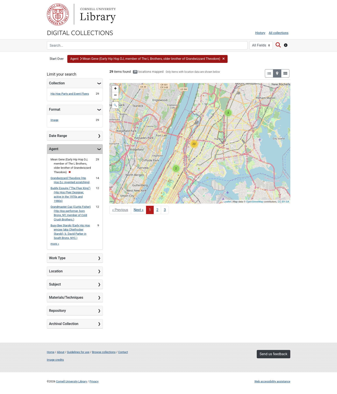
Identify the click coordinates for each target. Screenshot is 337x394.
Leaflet (227, 201)
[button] (147, 59)
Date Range (58, 136)
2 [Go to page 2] (157, 210)
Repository (57, 311)
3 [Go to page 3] (165, 210)
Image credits (55, 359)
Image (55, 120)
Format (54, 109)
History (260, 33)
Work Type (57, 258)
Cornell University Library (71, 381)
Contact (123, 352)
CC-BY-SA (283, 201)
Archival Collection (63, 324)
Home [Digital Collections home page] (50, 352)
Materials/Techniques (66, 297)
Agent (53, 149)
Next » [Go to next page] (139, 210)
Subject (55, 284)
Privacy (93, 381)
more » (55, 243)
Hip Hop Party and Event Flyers (70, 93)
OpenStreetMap (254, 201)
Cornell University (58, 14)
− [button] (115, 95)
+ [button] (115, 89)
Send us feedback (273, 354)
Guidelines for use (78, 352)
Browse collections (104, 352)
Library (97, 14)
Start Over (57, 59)
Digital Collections (80, 32)
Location (56, 271)
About (60, 352)
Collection (57, 83)
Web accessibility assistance (272, 381)
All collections (279, 33)
